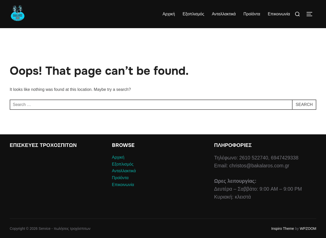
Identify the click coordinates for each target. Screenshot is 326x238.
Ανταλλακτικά (224, 14)
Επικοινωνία (279, 14)
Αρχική (168, 14)
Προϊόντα (251, 14)
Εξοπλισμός (193, 14)
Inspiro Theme (282, 228)
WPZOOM (308, 228)
